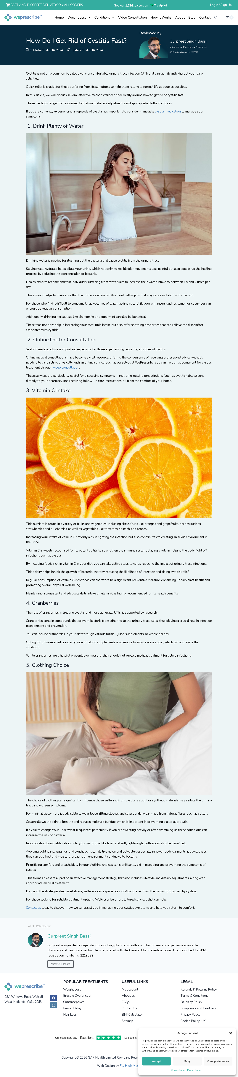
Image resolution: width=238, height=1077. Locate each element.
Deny (187, 1061)
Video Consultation (132, 17)
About (180, 17)
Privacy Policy (194, 1070)
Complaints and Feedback (198, 1008)
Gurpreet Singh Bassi (188, 41)
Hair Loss (70, 1014)
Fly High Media (130, 1066)
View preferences (218, 1061)
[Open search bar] (216, 17)
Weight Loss (79, 17)
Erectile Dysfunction (77, 996)
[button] (230, 1033)
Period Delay (72, 1008)
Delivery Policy (191, 1002)
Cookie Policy (178, 1070)
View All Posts (60, 964)
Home (59, 17)
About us (128, 996)
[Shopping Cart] (227, 17)
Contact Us (129, 1008)
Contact (204, 17)
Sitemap (127, 1021)
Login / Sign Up (221, 5)
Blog (192, 17)
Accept (156, 1061)
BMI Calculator (132, 1014)
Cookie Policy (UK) (194, 1021)
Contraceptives (73, 1002)
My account (130, 989)
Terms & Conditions (194, 996)
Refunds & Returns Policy (199, 989)
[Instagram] (53, 1005)
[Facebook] (53, 998)
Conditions (104, 17)
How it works (160, 17)
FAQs (126, 1002)
